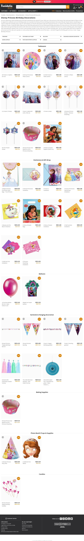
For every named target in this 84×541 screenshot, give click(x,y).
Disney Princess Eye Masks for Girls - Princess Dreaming (28, 147)
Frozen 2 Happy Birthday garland (48, 342)
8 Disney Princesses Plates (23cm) (28, 73)
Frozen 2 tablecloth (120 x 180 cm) (28, 109)
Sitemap (3, 527)
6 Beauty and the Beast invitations (6, 223)
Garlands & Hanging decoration (71, 33)
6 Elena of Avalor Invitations (48, 223)
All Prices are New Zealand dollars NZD (9, 529)
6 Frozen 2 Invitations (46, 187)
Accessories (22, 11)
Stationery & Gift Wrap (28, 33)
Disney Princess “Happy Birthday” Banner (6, 342)
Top (53, 11)
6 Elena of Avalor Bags (27, 223)
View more (5, 28)
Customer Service (10, 516)
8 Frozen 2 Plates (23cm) (68, 73)
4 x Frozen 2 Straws (7, 109)
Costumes (4, 11)
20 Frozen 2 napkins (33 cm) (7, 73)
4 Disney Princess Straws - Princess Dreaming (68, 110)
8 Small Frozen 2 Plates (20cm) (48, 73)
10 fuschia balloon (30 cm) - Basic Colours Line (6, 301)
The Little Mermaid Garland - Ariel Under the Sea (27, 379)
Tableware (5, 33)
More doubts (25, 527)
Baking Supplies (6, 37)
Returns (24, 526)
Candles (45, 37)
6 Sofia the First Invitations (6, 260)
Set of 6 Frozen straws (5, 146)
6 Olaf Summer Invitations (68, 223)
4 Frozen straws (48, 109)
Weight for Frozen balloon (27, 301)
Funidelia (3, 15)
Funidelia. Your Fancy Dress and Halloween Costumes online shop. (6, 7)
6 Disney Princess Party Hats (6, 460)
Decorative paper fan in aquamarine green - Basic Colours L (48, 380)
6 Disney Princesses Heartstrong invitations (69, 188)
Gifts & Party (32, 11)
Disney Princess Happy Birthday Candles (6, 502)
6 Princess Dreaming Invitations (25, 261)
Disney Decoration (20, 15)
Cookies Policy (4, 526)
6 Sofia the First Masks (27, 460)
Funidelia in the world (6, 521)
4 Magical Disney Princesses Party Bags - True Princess (7, 188)
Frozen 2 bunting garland (68, 342)
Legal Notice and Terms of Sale (8, 523)
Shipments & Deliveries (27, 524)
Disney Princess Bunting (27, 342)
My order (24, 521)
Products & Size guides (27, 523)
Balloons (45, 33)
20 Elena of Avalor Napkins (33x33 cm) (49, 146)
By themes (13, 11)
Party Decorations (11, 15)
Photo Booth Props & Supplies (30, 37)
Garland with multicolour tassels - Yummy (7, 379)
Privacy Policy (4, 524)
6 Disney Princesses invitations (28, 187)
